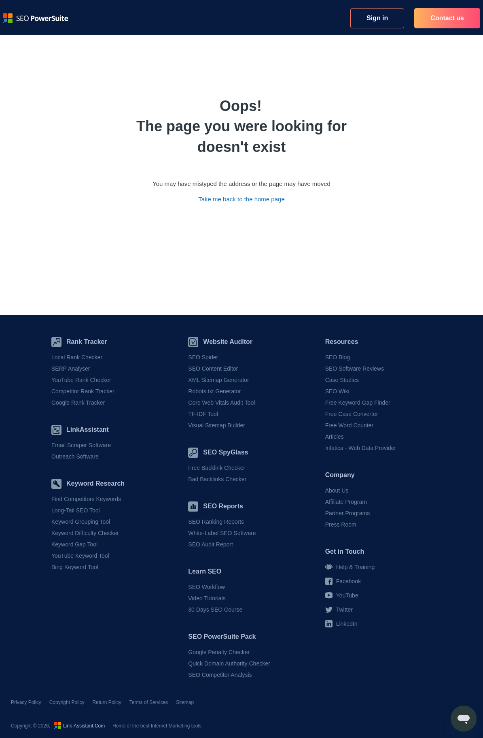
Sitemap (185, 702)
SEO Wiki (337, 391)
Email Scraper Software (81, 445)
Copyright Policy (67, 702)
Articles (334, 436)
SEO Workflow (206, 587)
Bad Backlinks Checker (217, 479)
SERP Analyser (70, 368)
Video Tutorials (206, 598)
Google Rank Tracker (78, 402)
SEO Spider (203, 357)
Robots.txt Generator (214, 391)
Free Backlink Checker (216, 468)
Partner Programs (347, 513)
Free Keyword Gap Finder (357, 402)
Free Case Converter (351, 414)
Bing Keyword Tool (74, 567)
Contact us (447, 18)
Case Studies (342, 380)
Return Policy (106, 702)
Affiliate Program (346, 502)
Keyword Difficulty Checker (85, 533)
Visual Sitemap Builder (216, 425)
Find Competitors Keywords (86, 499)
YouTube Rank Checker (81, 380)
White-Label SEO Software (222, 533)
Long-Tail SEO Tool (75, 510)
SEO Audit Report (210, 544)
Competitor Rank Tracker (82, 391)
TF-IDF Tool (203, 414)
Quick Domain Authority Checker (229, 663)
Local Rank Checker (76, 357)
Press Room (340, 524)
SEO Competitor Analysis (220, 675)
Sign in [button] (377, 18)
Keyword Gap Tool (74, 544)
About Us (337, 490)
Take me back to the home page (241, 199)
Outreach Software (75, 456)
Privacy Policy (26, 702)
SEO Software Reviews (354, 368)
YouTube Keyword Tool (80, 555)
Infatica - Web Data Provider (360, 448)
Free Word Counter (349, 425)
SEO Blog (337, 357)
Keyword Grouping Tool (80, 521)
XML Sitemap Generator (218, 380)
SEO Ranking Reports (216, 521)
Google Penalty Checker (219, 652)
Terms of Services (148, 702)
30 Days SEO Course (215, 609)
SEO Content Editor (213, 368)
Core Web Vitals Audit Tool (221, 402)
